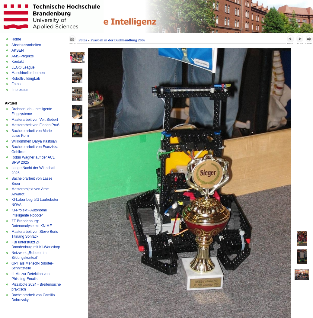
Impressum (20, 90)
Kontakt (17, 61)
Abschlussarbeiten (26, 45)
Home (16, 39)
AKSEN (17, 50)
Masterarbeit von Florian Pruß (35, 125)
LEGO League (23, 67)
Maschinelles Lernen (28, 73)
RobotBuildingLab (25, 78)
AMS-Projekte (22, 56)
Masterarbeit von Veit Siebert (34, 119)
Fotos (16, 84)
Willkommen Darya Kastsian (34, 141)
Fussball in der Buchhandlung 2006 (118, 40)
